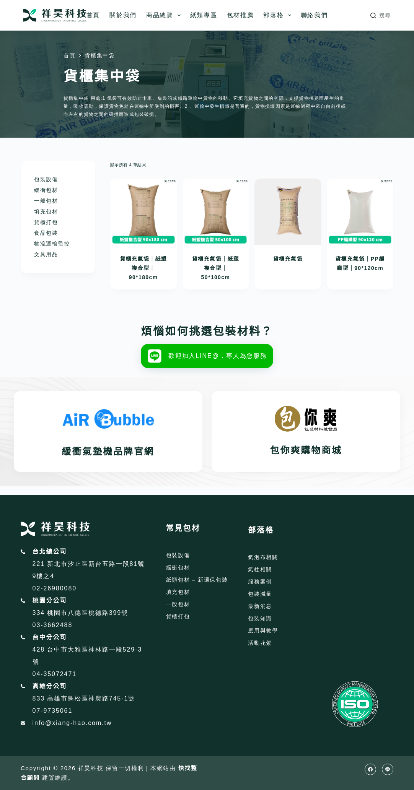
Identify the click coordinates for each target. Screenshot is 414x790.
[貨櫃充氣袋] (287, 212)
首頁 (93, 15)
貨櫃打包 (46, 222)
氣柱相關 (260, 569)
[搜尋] (380, 15)
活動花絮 (260, 643)
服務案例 (260, 582)
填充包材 (46, 211)
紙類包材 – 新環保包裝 (197, 580)
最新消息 (260, 606)
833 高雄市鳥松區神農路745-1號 (84, 698)
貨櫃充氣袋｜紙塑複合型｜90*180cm (143, 268)
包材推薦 (240, 15)
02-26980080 (55, 588)
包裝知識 (260, 618)
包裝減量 (260, 594)
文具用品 (46, 254)
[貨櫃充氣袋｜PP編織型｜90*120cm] (360, 212)
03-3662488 (53, 625)
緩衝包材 (46, 190)
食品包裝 (46, 233)
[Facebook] (370, 769)
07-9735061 (53, 710)
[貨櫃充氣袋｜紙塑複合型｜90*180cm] (143, 212)
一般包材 (46, 201)
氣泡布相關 (263, 557)
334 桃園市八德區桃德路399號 (80, 613)
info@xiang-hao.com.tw (72, 723)
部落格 (278, 15)
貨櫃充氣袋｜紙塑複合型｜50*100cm (215, 268)
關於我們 (123, 15)
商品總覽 (165, 15)
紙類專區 (203, 15)
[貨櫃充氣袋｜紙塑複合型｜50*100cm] (216, 212)
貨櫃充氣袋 (288, 259)
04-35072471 (55, 674)
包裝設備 (46, 179)
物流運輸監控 (52, 244)
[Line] (387, 769)
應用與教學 (263, 630)
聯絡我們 (314, 15)
